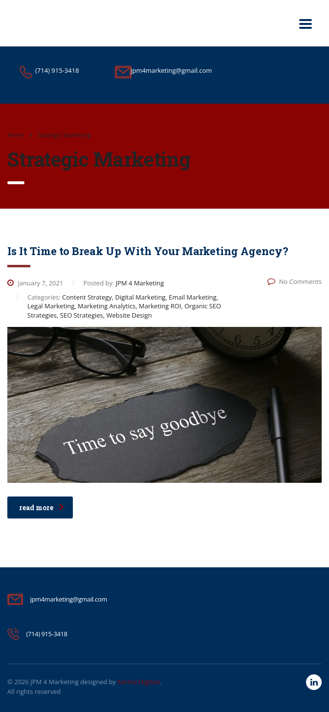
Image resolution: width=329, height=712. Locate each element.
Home (15, 135)
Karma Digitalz (138, 681)
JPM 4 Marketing (54, 681)
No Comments (294, 281)
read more (41, 507)
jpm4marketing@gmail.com (68, 599)
